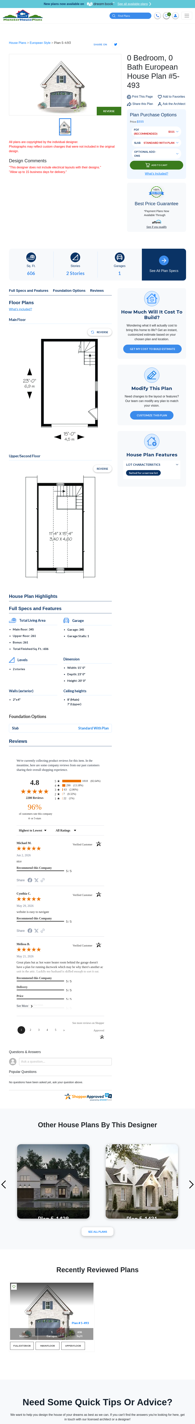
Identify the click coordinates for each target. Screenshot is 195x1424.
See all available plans (134, 4)
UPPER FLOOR (73, 1346)
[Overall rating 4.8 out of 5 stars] (34, 792)
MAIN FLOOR (47, 1346)
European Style (40, 44)
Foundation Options (69, 291)
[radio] (79, 782)
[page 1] (21, 1031)
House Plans (18, 44)
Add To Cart (156, 166)
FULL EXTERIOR (22, 1346)
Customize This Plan (152, 416)
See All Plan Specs (163, 265)
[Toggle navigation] (186, 16)
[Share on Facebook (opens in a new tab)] (30, 881)
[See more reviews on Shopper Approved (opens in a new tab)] (43, 881)
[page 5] (56, 1031)
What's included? (20, 310)
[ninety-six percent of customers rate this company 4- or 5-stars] (35, 812)
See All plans (97, 1232)
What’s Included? (156, 174)
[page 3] (39, 1031)
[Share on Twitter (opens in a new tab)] (36, 881)
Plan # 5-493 (80, 1324)
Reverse (109, 112)
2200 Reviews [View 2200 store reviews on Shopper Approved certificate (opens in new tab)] (39, 798)
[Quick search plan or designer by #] (130, 16)
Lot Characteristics (143, 465)
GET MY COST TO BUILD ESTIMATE (152, 349)
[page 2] (30, 1031)
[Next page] (64, 1031)
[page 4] (47, 1031)
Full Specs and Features (28, 291)
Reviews (97, 291)
